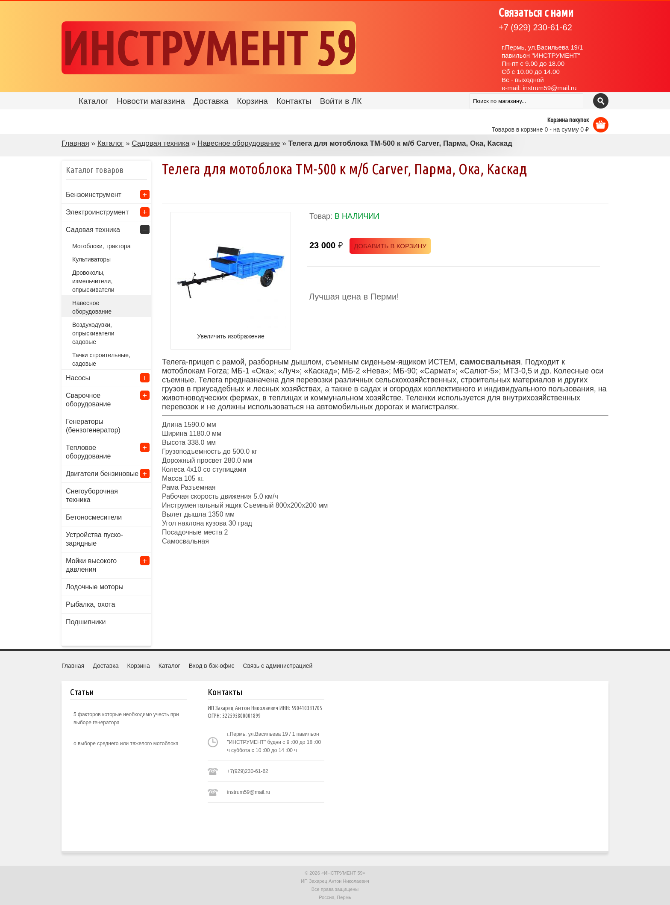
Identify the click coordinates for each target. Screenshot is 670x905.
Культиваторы (91, 259)
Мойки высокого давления (91, 565)
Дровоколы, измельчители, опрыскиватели (93, 281)
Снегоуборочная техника (92, 495)
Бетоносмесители (94, 517)
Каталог (93, 101)
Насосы (78, 378)
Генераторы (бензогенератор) (93, 426)
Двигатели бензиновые (102, 473)
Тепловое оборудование (88, 452)
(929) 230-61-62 (535, 27)
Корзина (252, 101)
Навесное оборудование (238, 143)
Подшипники (86, 622)
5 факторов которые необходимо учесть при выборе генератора (126, 718)
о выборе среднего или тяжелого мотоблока (126, 743)
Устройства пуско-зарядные (94, 539)
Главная (75, 143)
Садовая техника (160, 143)
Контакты (293, 101)
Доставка (211, 101)
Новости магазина (151, 101)
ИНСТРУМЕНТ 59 (209, 47)
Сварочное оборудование (88, 400)
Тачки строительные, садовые (101, 359)
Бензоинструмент (93, 194)
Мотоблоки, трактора (101, 246)
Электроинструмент (97, 212)
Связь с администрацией (277, 665)
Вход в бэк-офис (212, 665)
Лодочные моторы (94, 587)
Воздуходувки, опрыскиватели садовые (93, 333)
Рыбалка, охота (90, 604)
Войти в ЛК (340, 101)
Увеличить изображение (230, 336)
